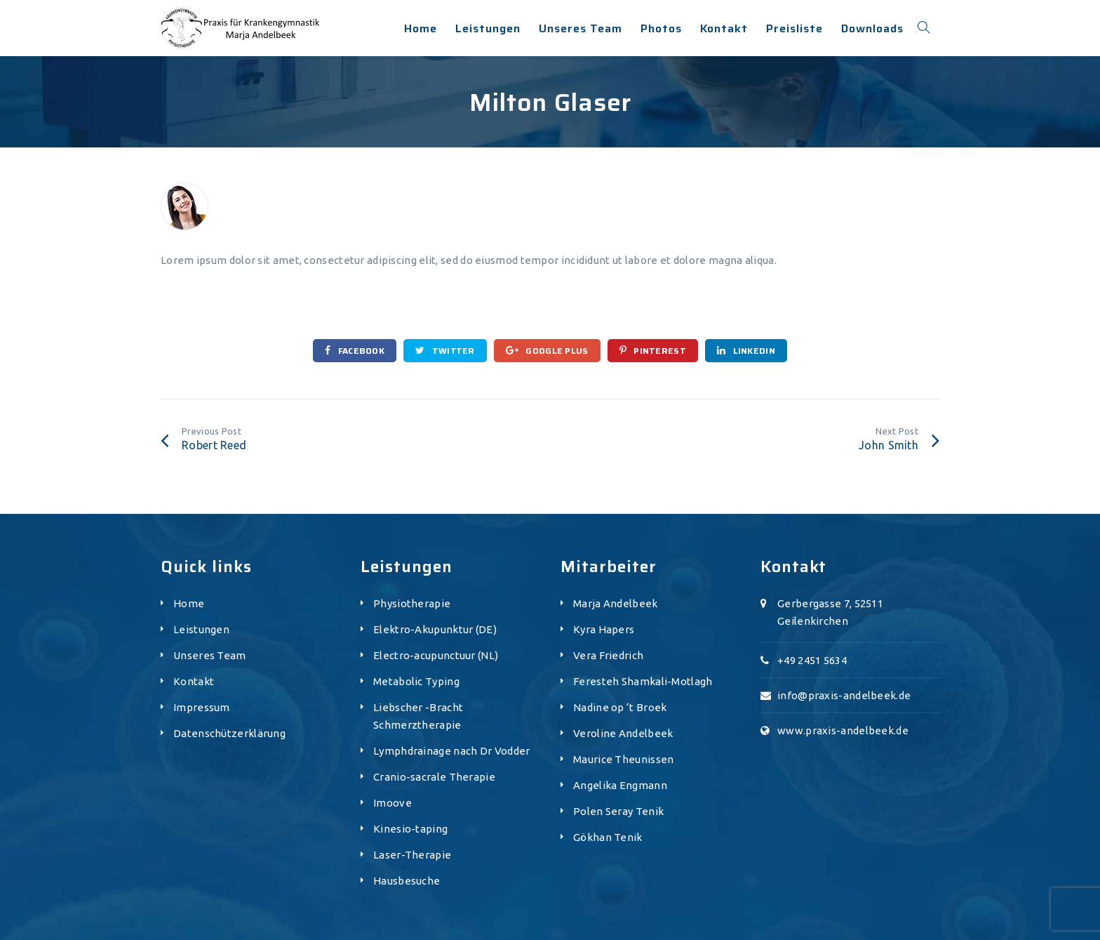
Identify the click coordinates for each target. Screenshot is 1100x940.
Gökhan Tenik (608, 837)
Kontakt (193, 681)
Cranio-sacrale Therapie (434, 777)
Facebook (354, 350)
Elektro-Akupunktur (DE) (435, 629)
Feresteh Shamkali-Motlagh (643, 681)
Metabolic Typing (416, 681)
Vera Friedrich (608, 655)
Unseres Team (209, 655)
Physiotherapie (411, 603)
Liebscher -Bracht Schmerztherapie (418, 716)
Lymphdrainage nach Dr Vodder (451, 751)
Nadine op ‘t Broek (619, 707)
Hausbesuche (406, 881)
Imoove (392, 803)
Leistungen (201, 629)
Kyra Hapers (603, 629)
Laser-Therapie (412, 855)
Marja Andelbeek (615, 603)
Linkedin (746, 350)
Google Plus (547, 350)
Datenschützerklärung (229, 733)
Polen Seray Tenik (618, 811)
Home (188, 603)
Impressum (201, 707)
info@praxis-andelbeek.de (844, 695)
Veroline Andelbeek (623, 733)
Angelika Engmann (620, 785)
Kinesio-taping (410, 829)
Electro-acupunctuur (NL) (435, 655)
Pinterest (652, 350)
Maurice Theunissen (623, 759)
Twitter (445, 350)
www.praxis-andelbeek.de (842, 730)
